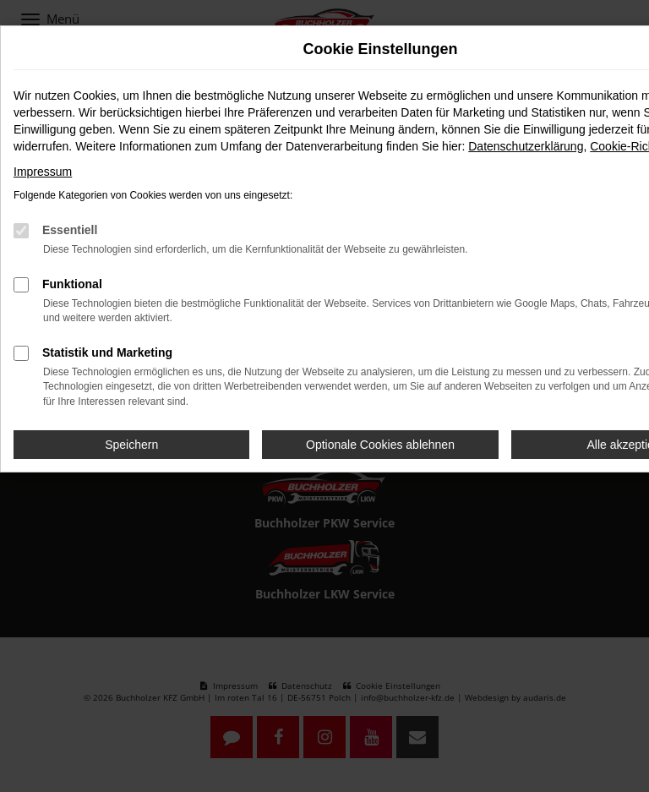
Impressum (43, 171)
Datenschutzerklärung (525, 146)
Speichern (131, 444)
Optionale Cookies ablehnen (380, 444)
